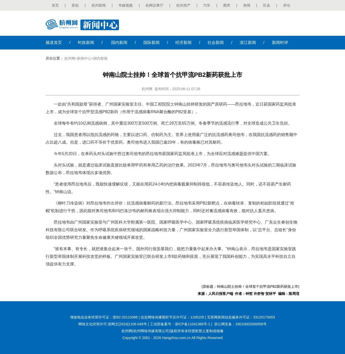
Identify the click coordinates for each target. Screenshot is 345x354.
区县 (266, 5)
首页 (55, 5)
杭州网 (69, 58)
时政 (86, 42)
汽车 (206, 5)
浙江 (248, 42)
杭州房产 (183, 5)
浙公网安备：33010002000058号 (240, 324)
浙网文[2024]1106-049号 (127, 324)
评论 (286, 5)
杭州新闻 (99, 5)
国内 (119, 42)
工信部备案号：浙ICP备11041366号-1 (180, 324)
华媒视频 (125, 5)
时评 (280, 42)
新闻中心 (84, 58)
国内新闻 (100, 58)
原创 (75, 5)
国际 (151, 42)
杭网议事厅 (154, 5)
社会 (216, 42)
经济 (183, 42)
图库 (226, 5)
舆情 (246, 5)
